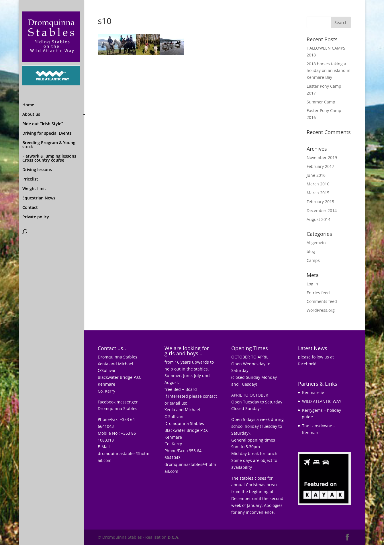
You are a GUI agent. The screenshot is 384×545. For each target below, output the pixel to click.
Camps (313, 260)
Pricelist (30, 145)
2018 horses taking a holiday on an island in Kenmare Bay (328, 70)
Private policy (35, 183)
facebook (306, 363)
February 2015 (320, 201)
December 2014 (322, 210)
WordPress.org (321, 310)
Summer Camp (321, 102)
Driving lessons (37, 136)
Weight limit (34, 155)
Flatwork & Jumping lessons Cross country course (49, 124)
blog (311, 251)
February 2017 (320, 166)
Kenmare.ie (313, 392)
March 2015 (318, 192)
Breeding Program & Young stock (48, 111)
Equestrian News (38, 164)
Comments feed (322, 301)
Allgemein (316, 242)
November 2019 (322, 157)
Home (28, 71)
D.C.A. (173, 537)
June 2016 (316, 175)
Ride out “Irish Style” (42, 90)
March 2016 (318, 184)
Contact (30, 174)
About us (31, 81)
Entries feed (318, 292)
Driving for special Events (47, 99)
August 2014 (318, 219)
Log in (312, 284)
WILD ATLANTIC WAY (321, 401)
